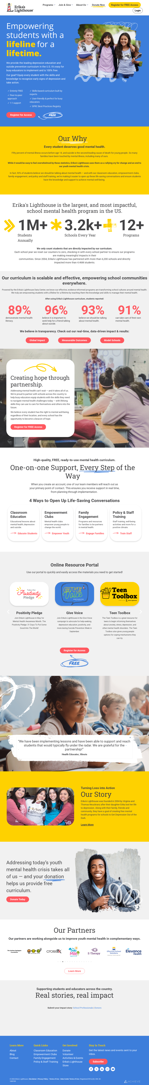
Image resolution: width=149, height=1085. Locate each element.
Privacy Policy (43, 1079)
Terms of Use (54, 1079)
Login (138, 10)
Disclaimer (33, 1079)
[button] (8, 611)
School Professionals (83, 1008)
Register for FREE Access (28, 426)
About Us (82, 5)
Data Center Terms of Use (70, 1079)
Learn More (87, 824)
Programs (49, 5)
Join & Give (65, 5)
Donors (98, 1008)
